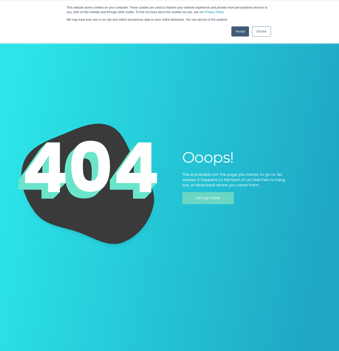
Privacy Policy (214, 12)
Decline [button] (261, 31)
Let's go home (208, 198)
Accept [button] (240, 31)
